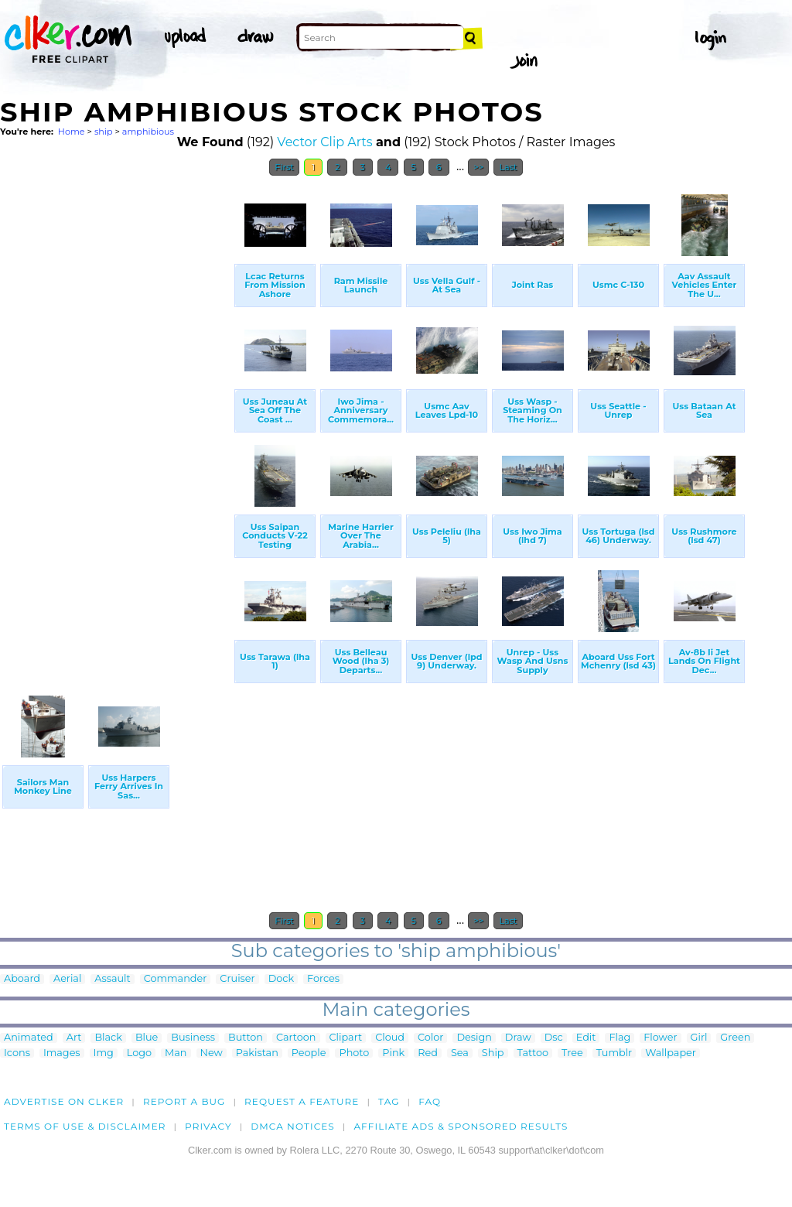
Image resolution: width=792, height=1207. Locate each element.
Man (175, 1053)
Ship (493, 1053)
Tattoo (533, 1053)
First (284, 167)
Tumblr (614, 1053)
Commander (175, 979)
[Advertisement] (116, 416)
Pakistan (257, 1053)
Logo (139, 1053)
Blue (146, 1038)
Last (508, 167)
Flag (619, 1038)
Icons (17, 1053)
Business (193, 1038)
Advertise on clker (64, 1101)
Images (61, 1053)
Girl (699, 1038)
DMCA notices (293, 1126)
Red (428, 1053)
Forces (323, 979)
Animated (28, 1038)
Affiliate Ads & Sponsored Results (460, 1126)
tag (388, 1101)
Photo (354, 1053)
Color (430, 1038)
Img (104, 1053)
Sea (460, 1053)
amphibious (148, 131)
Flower (660, 1038)
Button (245, 1038)
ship (103, 131)
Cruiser (237, 979)
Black (107, 1038)
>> (478, 167)
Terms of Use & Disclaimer (85, 1126)
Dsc (553, 1038)
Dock (281, 979)
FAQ (429, 1101)
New (211, 1053)
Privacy (208, 1126)
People (309, 1053)
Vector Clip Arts (324, 142)
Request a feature (301, 1101)
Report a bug (184, 1101)
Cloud (390, 1038)
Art (74, 1038)
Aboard (22, 979)
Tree (572, 1053)
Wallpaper (670, 1053)
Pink (393, 1053)
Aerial (67, 979)
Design (473, 1038)
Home (71, 131)
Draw (518, 1038)
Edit (586, 1038)
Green (735, 1038)
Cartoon (296, 1038)
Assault (112, 979)
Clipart (346, 1038)
